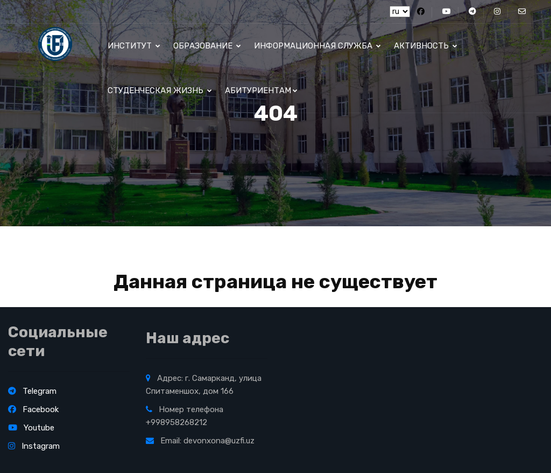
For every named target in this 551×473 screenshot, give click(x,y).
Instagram (34, 446)
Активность (425, 46)
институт (134, 46)
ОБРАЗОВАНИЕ (207, 46)
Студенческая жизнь (160, 90)
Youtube (31, 428)
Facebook (33, 409)
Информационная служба (317, 46)
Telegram (32, 391)
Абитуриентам (261, 90)
